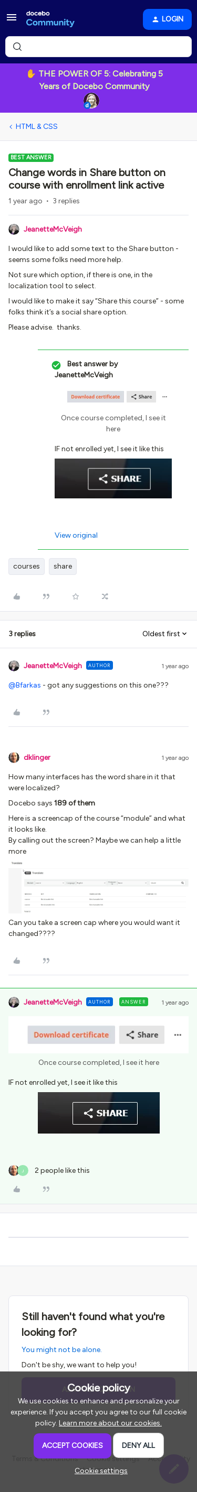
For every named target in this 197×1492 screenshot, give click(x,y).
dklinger (37, 757)
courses (26, 566)
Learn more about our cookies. (110, 1423)
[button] (11, 21)
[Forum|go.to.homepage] (50, 19)
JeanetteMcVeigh (53, 229)
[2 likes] (49, 1170)
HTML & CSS (37, 126)
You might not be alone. (62, 1349)
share (63, 566)
